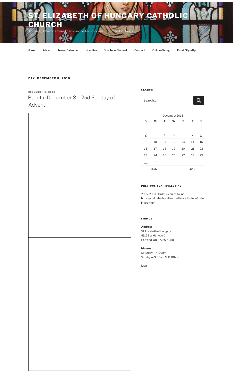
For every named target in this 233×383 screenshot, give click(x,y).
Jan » (192, 168)
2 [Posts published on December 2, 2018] (145, 135)
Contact (139, 50)
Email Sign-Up (186, 50)
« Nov (153, 168)
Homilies (91, 50)
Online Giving (161, 50)
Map (144, 265)
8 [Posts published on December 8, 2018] (201, 135)
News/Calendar (68, 50)
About (47, 50)
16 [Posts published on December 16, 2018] (145, 148)
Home (31, 50)
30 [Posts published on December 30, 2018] (145, 162)
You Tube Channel (115, 50)
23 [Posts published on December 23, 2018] (145, 155)
